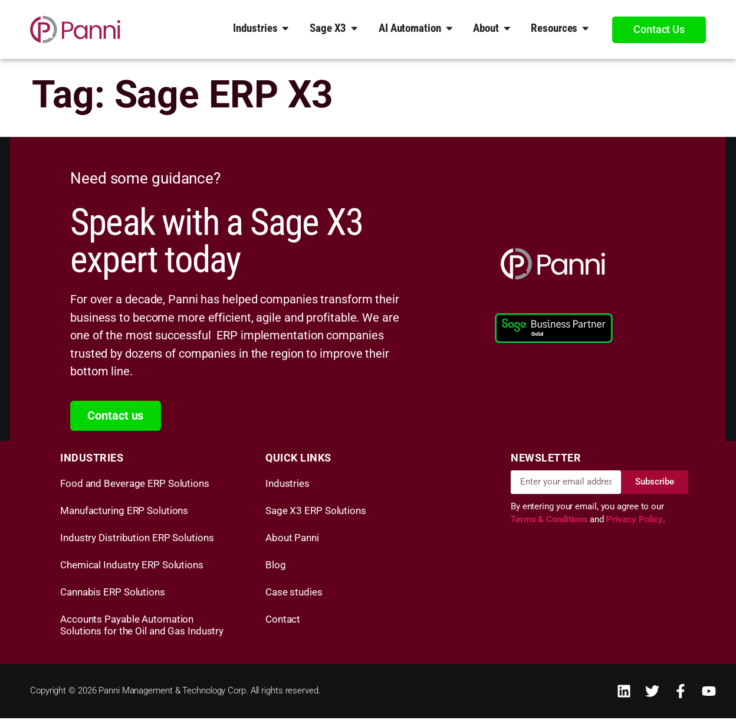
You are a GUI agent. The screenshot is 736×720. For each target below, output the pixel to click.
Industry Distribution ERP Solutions (137, 539)
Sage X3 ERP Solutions (315, 512)
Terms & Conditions (550, 521)
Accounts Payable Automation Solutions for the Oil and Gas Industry (142, 627)
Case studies (294, 594)
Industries (287, 485)
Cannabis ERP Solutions (112, 594)
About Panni (292, 539)
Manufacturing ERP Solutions (124, 512)
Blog (275, 566)
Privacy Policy (634, 521)
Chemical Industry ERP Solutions (131, 566)
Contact (282, 621)
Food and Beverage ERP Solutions (134, 485)
